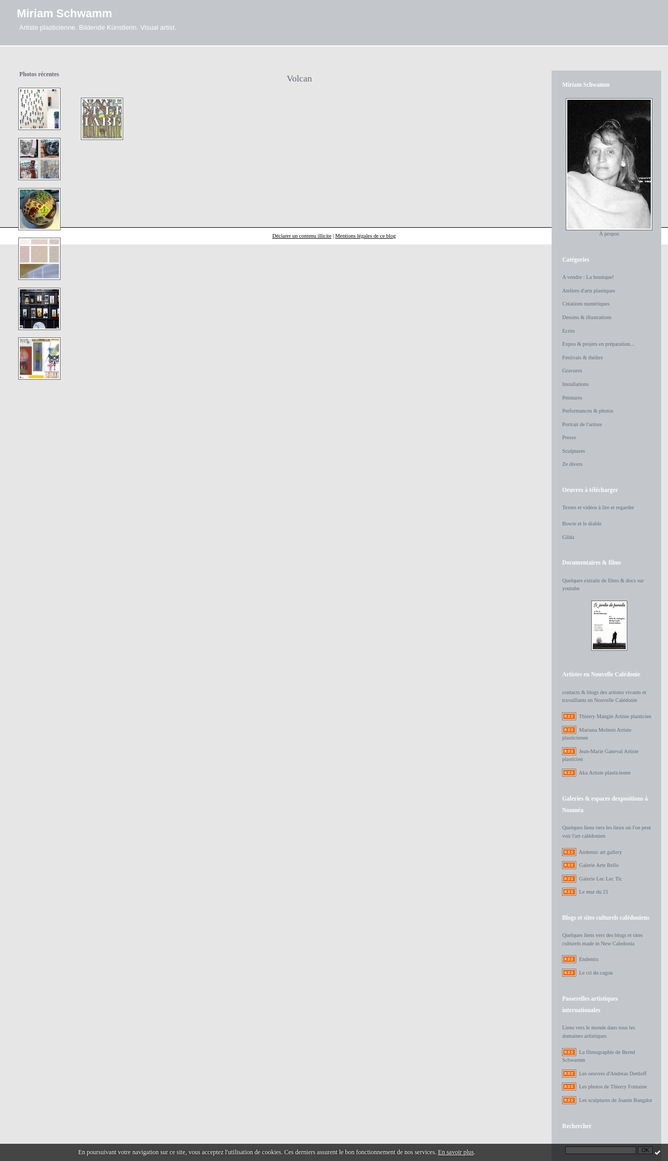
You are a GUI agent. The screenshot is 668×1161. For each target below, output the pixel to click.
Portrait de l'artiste (582, 424)
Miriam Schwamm (64, 13)
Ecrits (568, 331)
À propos (609, 234)
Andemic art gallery (600, 852)
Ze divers (572, 464)
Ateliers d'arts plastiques (588, 291)
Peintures (572, 398)
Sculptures (573, 451)
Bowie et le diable (581, 523)
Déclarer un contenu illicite (301, 236)
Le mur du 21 (593, 892)
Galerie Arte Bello (598, 865)
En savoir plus (456, 1152)
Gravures (572, 370)
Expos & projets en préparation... (598, 344)
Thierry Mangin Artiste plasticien (615, 716)
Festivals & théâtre (582, 357)
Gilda (568, 537)
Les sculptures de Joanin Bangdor (615, 1100)
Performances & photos (587, 411)
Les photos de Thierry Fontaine (613, 1086)
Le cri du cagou (596, 973)
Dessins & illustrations (587, 317)
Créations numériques (586, 304)
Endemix (589, 959)
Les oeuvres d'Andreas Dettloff (613, 1073)
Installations (575, 384)
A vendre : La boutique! (588, 277)
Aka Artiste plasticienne (605, 773)
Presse (569, 437)
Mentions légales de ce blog (365, 236)
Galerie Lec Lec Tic (600, 879)
